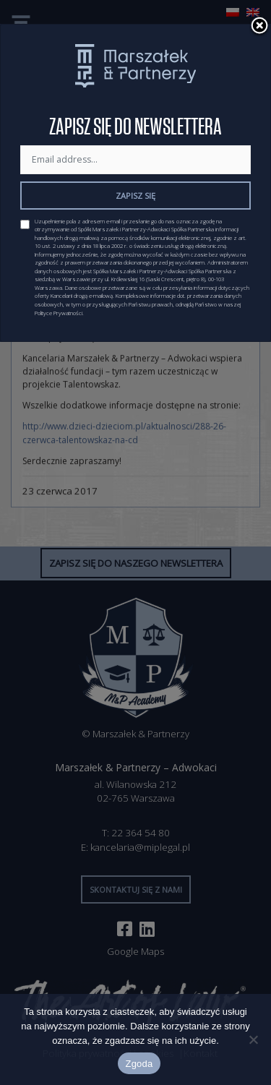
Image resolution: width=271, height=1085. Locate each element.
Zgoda (138, 1063)
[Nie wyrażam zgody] (253, 1039)
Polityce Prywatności (58, 313)
